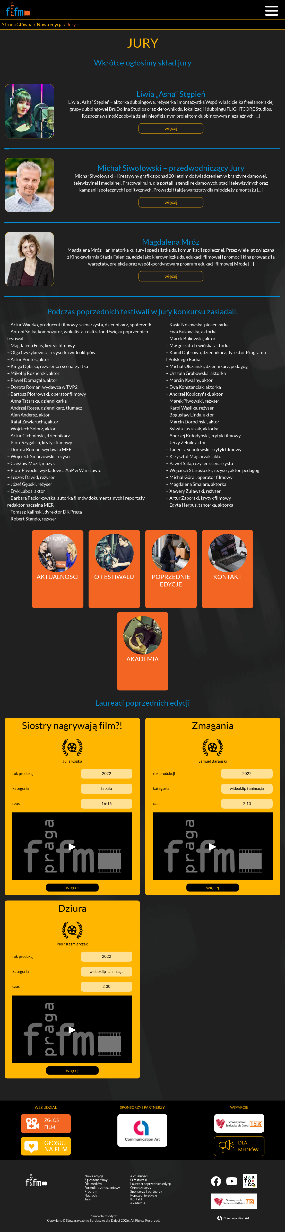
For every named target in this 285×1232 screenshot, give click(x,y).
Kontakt (136, 1199)
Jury (87, 1199)
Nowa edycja (50, 24)
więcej (171, 128)
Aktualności (139, 1176)
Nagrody (90, 1195)
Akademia (137, 1203)
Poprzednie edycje (143, 1195)
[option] (142, 1129)
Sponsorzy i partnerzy (146, 1191)
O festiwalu (138, 1180)
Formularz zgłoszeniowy (102, 1187)
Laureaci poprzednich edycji (150, 1184)
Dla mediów (93, 1184)
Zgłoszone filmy (96, 1180)
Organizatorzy (140, 1187)
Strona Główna (17, 24)
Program (90, 1191)
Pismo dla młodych (103, 1216)
